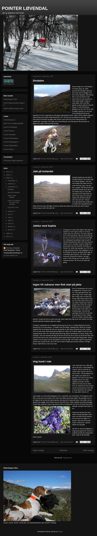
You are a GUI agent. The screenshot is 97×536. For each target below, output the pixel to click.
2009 (8, 178)
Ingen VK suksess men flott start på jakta (57, 284)
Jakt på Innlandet (43, 171)
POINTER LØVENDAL (25, 8)
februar (10, 226)
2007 (8, 236)
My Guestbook (9, 84)
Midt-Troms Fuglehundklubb (13, 123)
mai (9, 217)
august (10, 211)
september (12, 187)
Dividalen (38, 80)
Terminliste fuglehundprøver (13, 160)
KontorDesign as (9, 120)
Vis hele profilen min (11, 255)
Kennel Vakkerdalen (11, 145)
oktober (11, 184)
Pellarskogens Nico (10, 99)
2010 (8, 175)
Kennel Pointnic (9, 131)
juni (9, 214)
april (9, 220)
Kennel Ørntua (9, 149)
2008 (8, 233)
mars (10, 223)
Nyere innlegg (38, 450)
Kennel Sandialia (9, 134)
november (11, 181)
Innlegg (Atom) (67, 458)
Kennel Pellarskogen (11, 138)
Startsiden (63, 450)
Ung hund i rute (42, 361)
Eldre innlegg (88, 450)
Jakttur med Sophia (44, 225)
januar (10, 230)
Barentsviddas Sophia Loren (13, 108)
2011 (8, 172)
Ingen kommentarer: (67, 159)
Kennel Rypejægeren (11, 142)
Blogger (60, 531)
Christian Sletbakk (13, 248)
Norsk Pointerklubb (10, 127)
